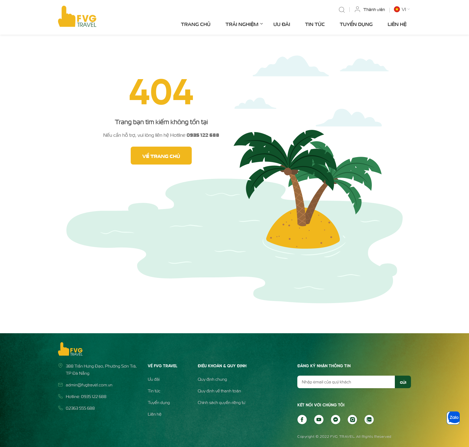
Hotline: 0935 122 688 (86, 396)
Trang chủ (196, 24)
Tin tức (315, 24)
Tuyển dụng (356, 24)
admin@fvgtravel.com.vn (89, 384)
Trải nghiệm (244, 23)
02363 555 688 (80, 408)
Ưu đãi (281, 24)
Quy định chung (212, 379)
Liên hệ (397, 24)
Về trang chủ (161, 155)
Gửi (403, 382)
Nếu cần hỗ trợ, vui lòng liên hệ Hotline (161, 135)
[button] (402, 9)
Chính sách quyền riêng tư (221, 402)
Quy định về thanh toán (219, 390)
